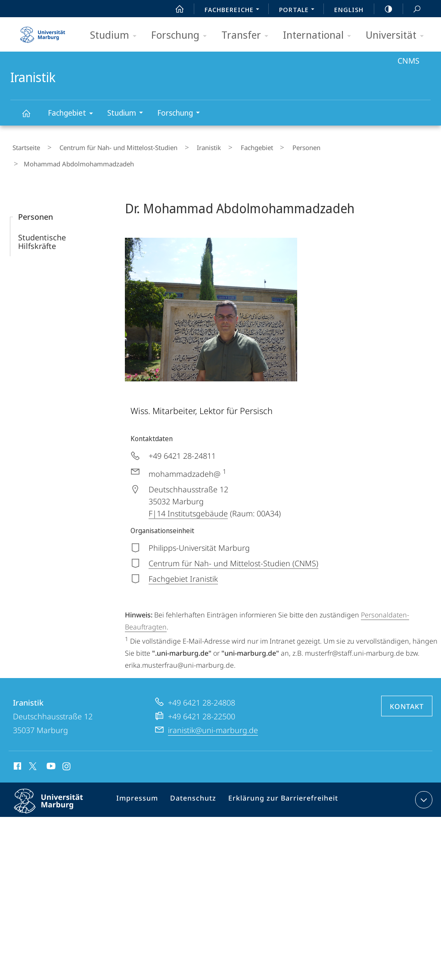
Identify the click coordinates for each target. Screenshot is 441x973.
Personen (271, 145)
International (320, 35)
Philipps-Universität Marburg (56, 787)
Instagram (67, 747)
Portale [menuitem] (299, 10)
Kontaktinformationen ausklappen (422, 779)
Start (174, 9)
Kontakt (407, 686)
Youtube (50, 747)
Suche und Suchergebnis (412, 9)
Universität (397, 35)
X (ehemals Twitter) (31, 745)
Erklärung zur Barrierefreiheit (278, 781)
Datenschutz (194, 781)
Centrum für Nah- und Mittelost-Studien (108, 145)
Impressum (141, 781)
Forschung (181, 35)
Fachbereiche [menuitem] (234, 10)
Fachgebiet (73, 114)
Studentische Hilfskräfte (42, 221)
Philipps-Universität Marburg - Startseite (42, 31)
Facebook (16, 747)
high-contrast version (383, 9)
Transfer (247, 35)
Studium (116, 35)
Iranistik (31, 117)
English (348, 9)
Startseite (24, 145)
